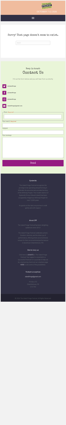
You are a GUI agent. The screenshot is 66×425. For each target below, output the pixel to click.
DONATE (31, 255)
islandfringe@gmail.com (33, 276)
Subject (5, 128)
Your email (9, 121)
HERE (22, 265)
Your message (7, 135)
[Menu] (33, 18)
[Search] (33, 43)
